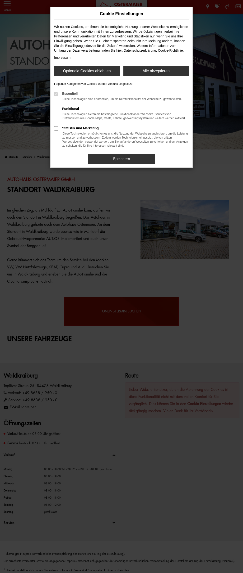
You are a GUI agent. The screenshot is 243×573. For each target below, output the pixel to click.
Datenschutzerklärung (140, 50)
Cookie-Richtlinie (170, 50)
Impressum (62, 57)
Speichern (121, 159)
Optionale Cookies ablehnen (87, 71)
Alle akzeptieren (156, 71)
